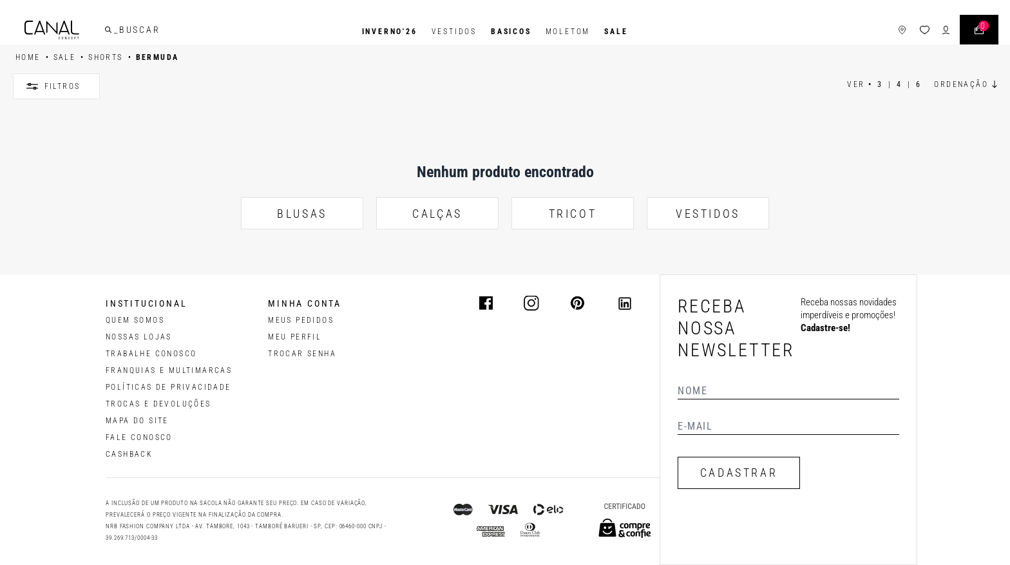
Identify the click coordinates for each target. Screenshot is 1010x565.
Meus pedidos (301, 320)
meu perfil (294, 336)
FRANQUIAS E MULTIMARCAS (169, 370)
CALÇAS (437, 213)
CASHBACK (129, 454)
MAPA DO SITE (137, 420)
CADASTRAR (738, 472)
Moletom (568, 31)
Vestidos (454, 31)
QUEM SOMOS (135, 320)
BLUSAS (302, 213)
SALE (615, 31)
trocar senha (302, 353)
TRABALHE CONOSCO (151, 353)
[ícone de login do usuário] (932, 32)
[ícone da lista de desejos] (911, 32)
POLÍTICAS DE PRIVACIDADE (168, 387)
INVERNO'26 (389, 31)
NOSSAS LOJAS (139, 336)
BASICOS (511, 31)
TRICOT (573, 213)
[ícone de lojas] (888, 32)
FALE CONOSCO (139, 437)
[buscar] (122, 31)
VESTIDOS (708, 213)
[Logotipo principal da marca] (65, 32)
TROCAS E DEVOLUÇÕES (158, 403)
